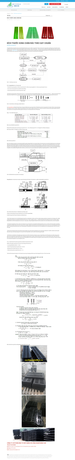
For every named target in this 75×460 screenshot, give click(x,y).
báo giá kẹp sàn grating (13, 454)
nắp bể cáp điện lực (18, 456)
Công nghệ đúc (55, 7)
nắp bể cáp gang (25, 456)
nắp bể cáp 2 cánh (45, 455)
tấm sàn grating (36, 457)
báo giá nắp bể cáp (20, 454)
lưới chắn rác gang (35, 455)
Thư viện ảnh (61, 7)
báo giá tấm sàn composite (36, 454)
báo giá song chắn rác (27, 454)
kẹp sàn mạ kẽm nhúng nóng (26, 455)
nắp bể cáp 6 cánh (12, 456)
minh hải (39, 455)
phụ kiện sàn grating (12, 457)
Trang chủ (43, 7)
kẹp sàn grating (14, 455)
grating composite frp (45, 454)
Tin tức (12, 13)
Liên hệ (67, 7)
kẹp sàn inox (19, 455)
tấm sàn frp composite (29, 457)
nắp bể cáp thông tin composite (40, 456)
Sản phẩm (48, 7)
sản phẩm (66, 4)
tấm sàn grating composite (43, 457)
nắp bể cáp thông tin (31, 456)
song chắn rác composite (20, 457)
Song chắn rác (14, 50)
